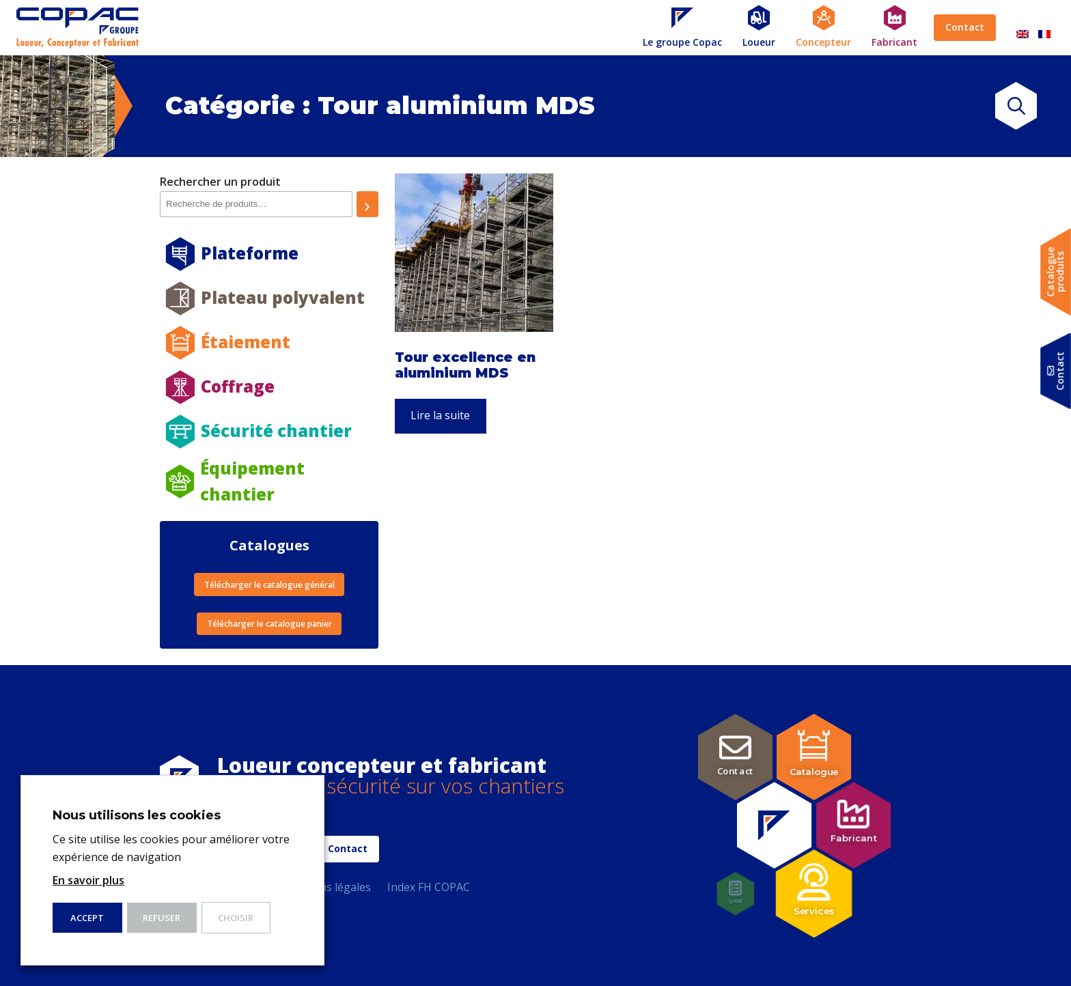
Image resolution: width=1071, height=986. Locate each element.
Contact (964, 26)
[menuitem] (1022, 27)
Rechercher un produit (220, 181)
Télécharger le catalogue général (269, 585)
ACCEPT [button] (87, 918)
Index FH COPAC (428, 887)
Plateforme (249, 253)
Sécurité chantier (276, 430)
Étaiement (245, 341)
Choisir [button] (235, 918)
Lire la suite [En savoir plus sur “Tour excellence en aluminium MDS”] (440, 415)
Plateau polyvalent (283, 297)
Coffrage (238, 386)
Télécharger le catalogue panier (269, 624)
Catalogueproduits (1055, 272)
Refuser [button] (161, 918)
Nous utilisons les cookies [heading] (137, 815)
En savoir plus (88, 880)
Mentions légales (327, 887)
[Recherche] (367, 204)
